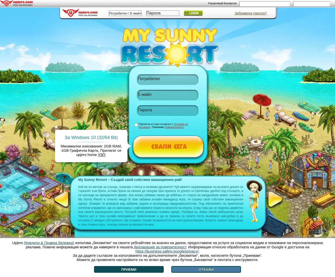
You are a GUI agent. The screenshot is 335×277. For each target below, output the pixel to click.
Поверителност (174, 127)
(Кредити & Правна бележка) (49, 243)
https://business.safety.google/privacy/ (167, 251)
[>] (275, 199)
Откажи (206, 270)
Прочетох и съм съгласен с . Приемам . (163, 126)
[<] (62, 199)
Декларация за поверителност (160, 247)
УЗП (101, 154)
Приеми (128, 270)
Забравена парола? (250, 13)
